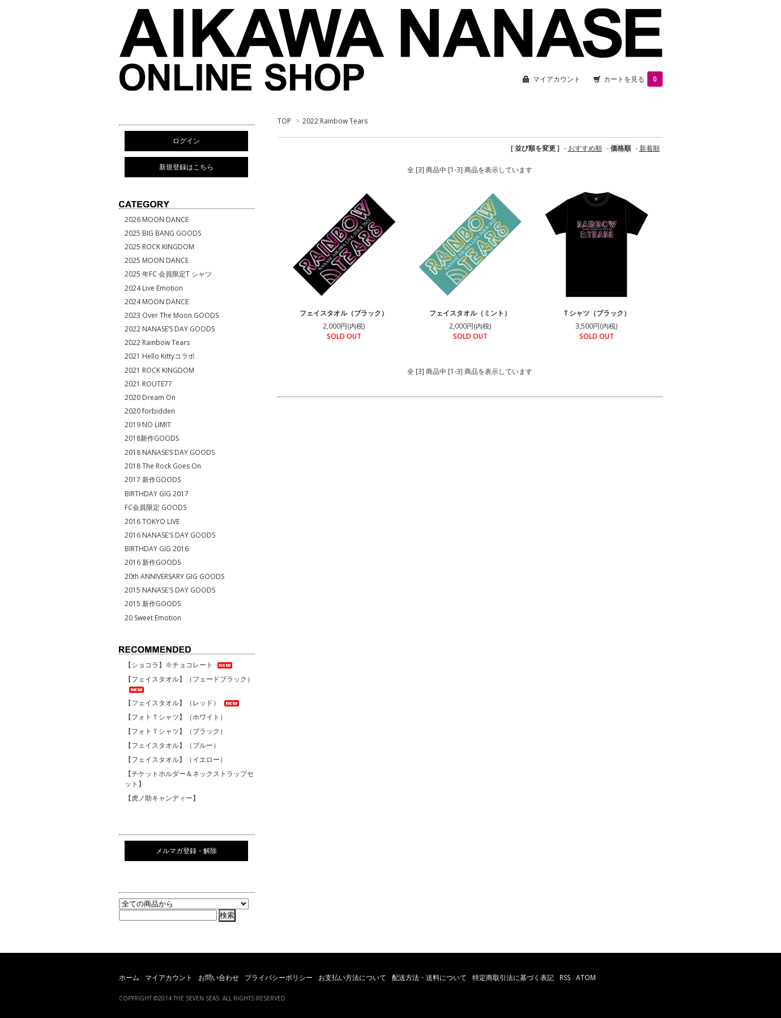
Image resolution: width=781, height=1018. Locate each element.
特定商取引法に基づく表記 (513, 977)
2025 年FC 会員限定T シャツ (168, 274)
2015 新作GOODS (153, 603)
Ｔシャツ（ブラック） (596, 313)
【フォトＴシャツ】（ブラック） (176, 731)
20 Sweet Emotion (153, 618)
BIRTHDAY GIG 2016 (157, 548)
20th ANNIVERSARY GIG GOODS (174, 576)
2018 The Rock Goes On (163, 466)
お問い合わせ (218, 977)
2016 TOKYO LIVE (152, 521)
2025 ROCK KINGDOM (159, 247)
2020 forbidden (150, 411)
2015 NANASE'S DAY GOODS (170, 590)
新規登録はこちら (186, 167)
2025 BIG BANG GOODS (163, 233)
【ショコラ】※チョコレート (179, 665)
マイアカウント (557, 79)
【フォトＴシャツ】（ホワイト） (176, 717)
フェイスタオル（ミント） (470, 313)
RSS (565, 977)
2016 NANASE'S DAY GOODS (170, 535)
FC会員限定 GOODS (155, 507)
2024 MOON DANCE (157, 301)
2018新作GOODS (152, 438)
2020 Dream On (150, 397)
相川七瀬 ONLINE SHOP (391, 51)
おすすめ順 (585, 148)
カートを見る (633, 79)
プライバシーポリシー (279, 977)
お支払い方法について (352, 977)
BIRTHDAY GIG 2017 (157, 494)
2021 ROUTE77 (148, 384)
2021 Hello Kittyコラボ (160, 356)
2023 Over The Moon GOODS (172, 315)
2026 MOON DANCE (157, 219)
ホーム (129, 977)
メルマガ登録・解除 (186, 850)
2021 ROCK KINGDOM (159, 370)
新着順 (649, 148)
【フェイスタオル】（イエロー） (176, 759)
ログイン (186, 141)
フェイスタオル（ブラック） (344, 313)
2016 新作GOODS (153, 562)
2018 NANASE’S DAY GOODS (170, 452)
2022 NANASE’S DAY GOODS (170, 329)
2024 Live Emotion (154, 288)
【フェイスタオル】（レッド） (183, 703)
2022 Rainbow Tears (335, 121)
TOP (284, 121)
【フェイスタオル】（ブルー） (172, 745)
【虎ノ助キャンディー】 (162, 798)
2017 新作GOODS (153, 479)
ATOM (586, 977)
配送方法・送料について (429, 977)
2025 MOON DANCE (157, 260)
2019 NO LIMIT (148, 424)
